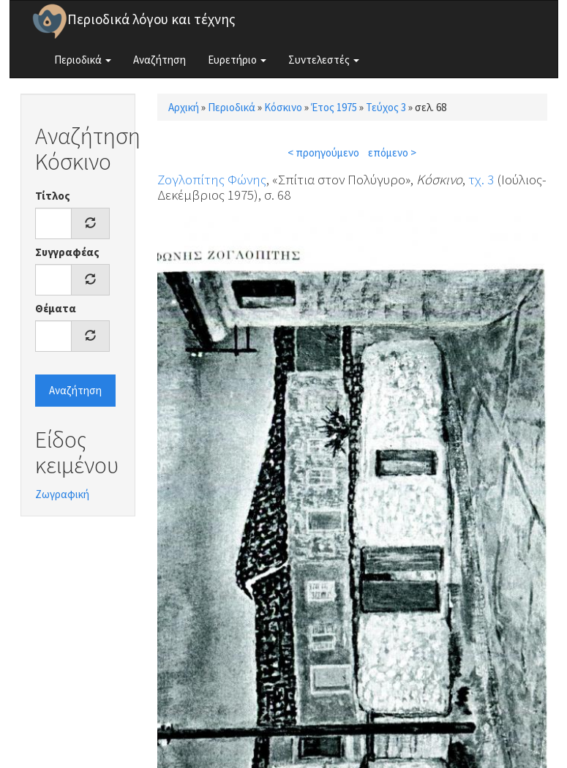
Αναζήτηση (159, 60)
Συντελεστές (323, 60)
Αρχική (183, 107)
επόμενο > (392, 152)
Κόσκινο (283, 107)
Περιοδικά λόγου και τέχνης (151, 19)
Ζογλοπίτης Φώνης (211, 179)
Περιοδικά (82, 60)
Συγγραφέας (67, 252)
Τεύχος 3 (386, 107)
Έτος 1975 (334, 107)
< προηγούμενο (323, 152)
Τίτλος (52, 196)
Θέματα (55, 308)
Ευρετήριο (237, 60)
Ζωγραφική (62, 494)
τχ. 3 (481, 179)
